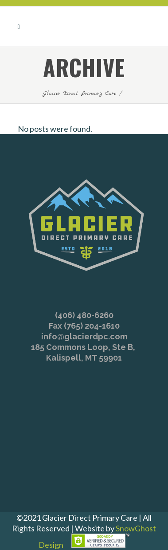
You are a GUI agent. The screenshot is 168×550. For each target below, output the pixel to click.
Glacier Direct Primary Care (79, 93)
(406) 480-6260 (84, 315)
